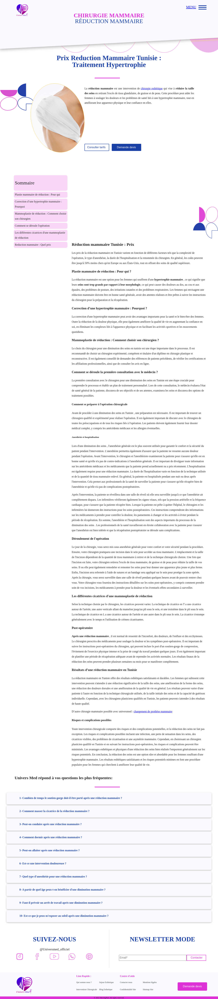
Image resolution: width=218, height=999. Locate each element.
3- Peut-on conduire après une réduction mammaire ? (50, 824)
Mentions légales (150, 982)
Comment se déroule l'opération (32, 225)
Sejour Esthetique (106, 982)
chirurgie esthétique (152, 88)
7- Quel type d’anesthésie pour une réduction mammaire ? (53, 876)
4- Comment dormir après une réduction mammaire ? (50, 837)
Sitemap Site (148, 989)
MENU (191, 7)
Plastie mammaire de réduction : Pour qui (37, 194)
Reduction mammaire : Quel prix (33, 244)
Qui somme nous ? (84, 982)
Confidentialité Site (128, 989)
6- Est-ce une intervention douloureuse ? (42, 863)
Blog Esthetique (105, 989)
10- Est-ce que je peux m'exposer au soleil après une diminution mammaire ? (63, 915)
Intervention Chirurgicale (86, 989)
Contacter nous (126, 982)
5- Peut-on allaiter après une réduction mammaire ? (49, 850)
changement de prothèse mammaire (153, 711)
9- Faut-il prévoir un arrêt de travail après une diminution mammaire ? (61, 902)
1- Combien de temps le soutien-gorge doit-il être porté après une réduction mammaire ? (70, 798)
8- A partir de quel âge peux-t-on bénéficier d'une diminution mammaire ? (62, 889)
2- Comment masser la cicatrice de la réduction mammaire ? (54, 811)
